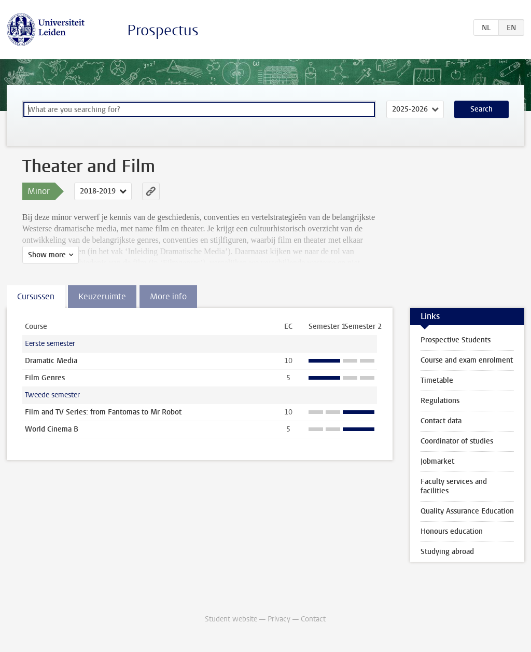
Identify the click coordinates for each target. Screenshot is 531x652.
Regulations (440, 401)
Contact (313, 619)
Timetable (437, 380)
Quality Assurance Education (467, 511)
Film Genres (45, 378)
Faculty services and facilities (454, 486)
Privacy (279, 619)
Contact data (441, 421)
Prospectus (163, 30)
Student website (231, 619)
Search (481, 109)
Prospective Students (456, 340)
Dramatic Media (51, 361)
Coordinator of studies (457, 441)
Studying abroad (447, 552)
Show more (47, 255)
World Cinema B (51, 429)
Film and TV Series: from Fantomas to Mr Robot (103, 412)
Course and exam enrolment (467, 360)
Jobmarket (437, 461)
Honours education (452, 531)
